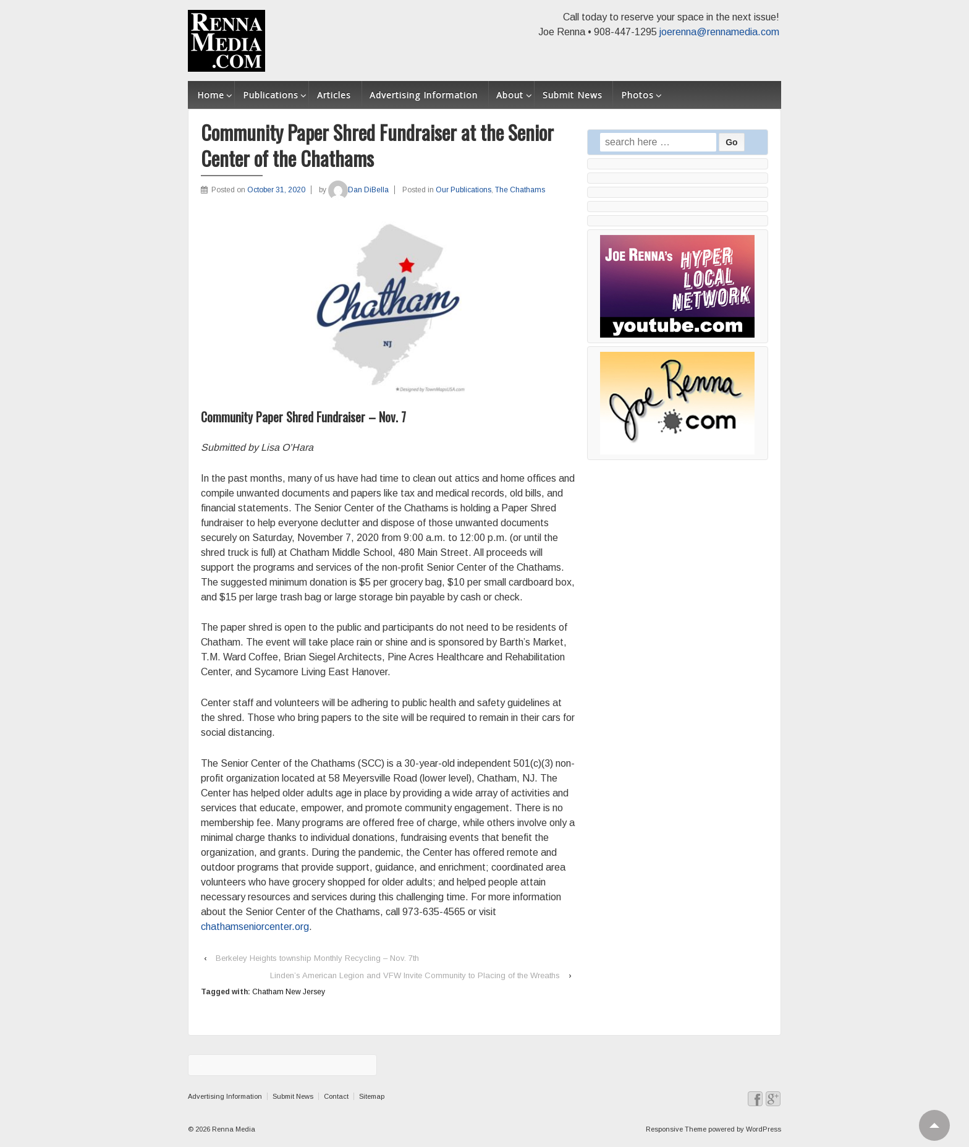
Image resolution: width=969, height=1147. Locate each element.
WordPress (763, 1129)
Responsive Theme (676, 1129)
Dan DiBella (358, 189)
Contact (336, 1096)
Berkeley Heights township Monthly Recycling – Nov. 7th (317, 958)
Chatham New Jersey (288, 991)
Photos (637, 95)
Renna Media (232, 1129)
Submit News (573, 95)
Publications (270, 95)
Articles (334, 95)
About (509, 95)
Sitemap (371, 1096)
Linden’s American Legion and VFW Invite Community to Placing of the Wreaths (415, 975)
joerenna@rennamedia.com (719, 32)
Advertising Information (424, 95)
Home (210, 95)
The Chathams (520, 189)
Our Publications (463, 189)
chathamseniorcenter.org (255, 926)
